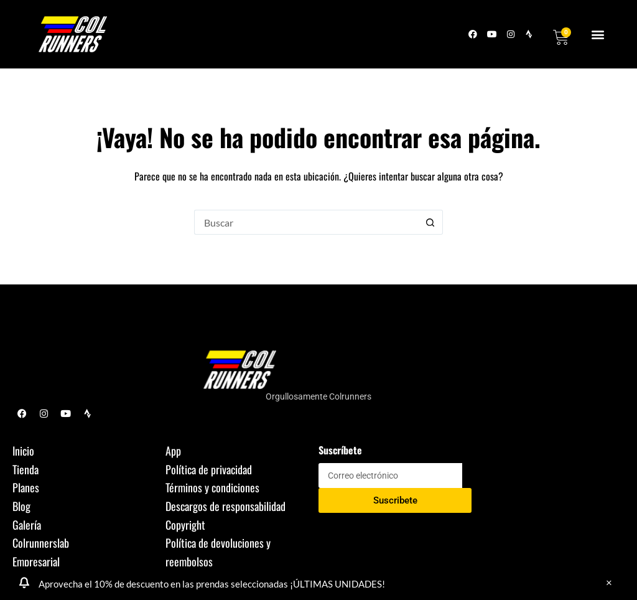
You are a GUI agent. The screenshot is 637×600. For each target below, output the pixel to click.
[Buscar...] (306, 222)
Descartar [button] (609, 583)
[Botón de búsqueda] (430, 222)
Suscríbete (340, 450)
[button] (598, 34)
